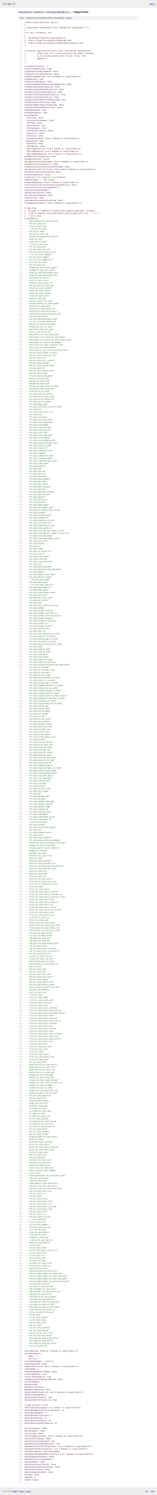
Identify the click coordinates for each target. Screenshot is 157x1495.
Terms (28, 1491)
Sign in (152, 4)
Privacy (21, 1491)
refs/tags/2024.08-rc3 (57, 11)
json (153, 1491)
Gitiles (14, 1491)
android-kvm (25, 11)
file (69, 18)
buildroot (39, 11)
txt (146, 1491)
